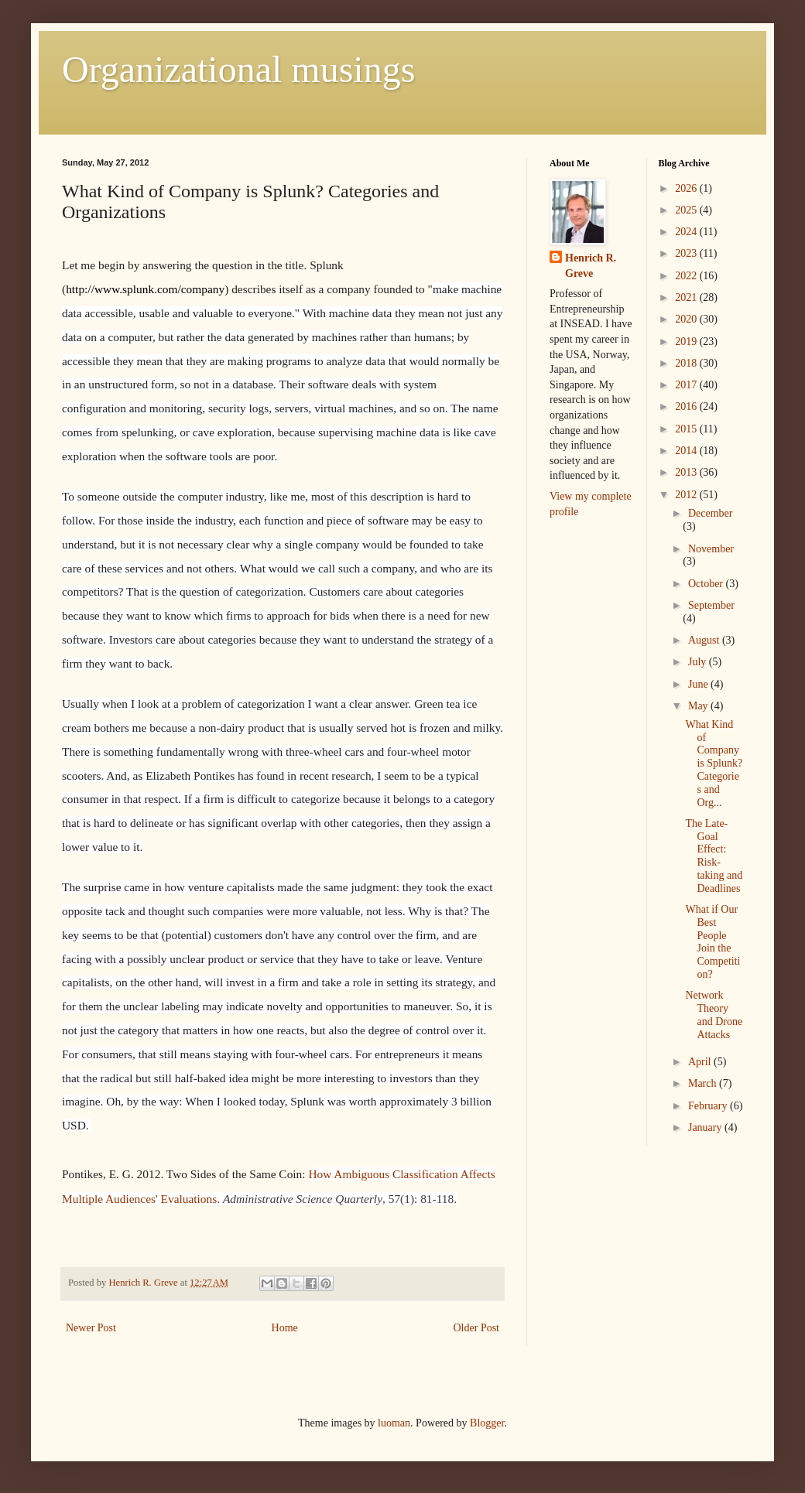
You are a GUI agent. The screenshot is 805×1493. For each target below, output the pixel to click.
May (699, 706)
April (701, 1062)
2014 (687, 450)
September (711, 605)
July (698, 662)
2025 (687, 210)
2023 (687, 253)
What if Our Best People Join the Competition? (712, 942)
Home (285, 1328)
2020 (687, 319)
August (705, 640)
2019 (687, 341)
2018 (687, 363)
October (707, 583)
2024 (687, 231)
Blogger (487, 1423)
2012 (687, 495)
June (699, 684)
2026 (687, 188)
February (709, 1106)
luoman (394, 1423)
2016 (687, 406)
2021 (687, 297)
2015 (687, 429)
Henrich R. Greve (590, 265)
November (711, 549)
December (710, 513)
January (706, 1127)
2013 (687, 472)
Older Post (477, 1328)
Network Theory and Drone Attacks (713, 1014)
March (703, 1083)
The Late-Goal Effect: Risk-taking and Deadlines (713, 856)
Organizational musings (238, 69)
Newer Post (91, 1328)
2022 (687, 276)
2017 (687, 385)
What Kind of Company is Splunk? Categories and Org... (713, 763)
